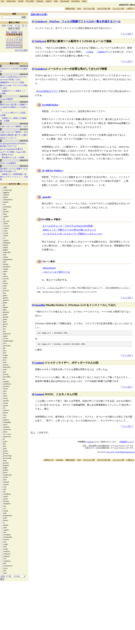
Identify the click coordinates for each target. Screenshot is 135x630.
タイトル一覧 (88, 8)
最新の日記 (70, 8)
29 (17, 47)
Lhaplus (101, 52)
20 (12, 45)
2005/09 (14, 32)
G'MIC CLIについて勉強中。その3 (14, 126)
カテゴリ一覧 (14, 184)
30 (19, 47)
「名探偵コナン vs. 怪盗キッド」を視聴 (13, 92)
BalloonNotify (49, 268)
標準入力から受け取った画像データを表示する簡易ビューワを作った (14, 107)
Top (2, 1)
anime (39, 363)
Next (20, 32)
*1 (38, 288)
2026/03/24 (24, 141)
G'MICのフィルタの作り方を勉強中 (13, 70)
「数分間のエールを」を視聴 (12, 157)
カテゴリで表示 (21, 50)
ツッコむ (126, 34)
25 (7, 47)
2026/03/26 (24, 123)
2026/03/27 (24, 102)
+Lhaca (89, 52)
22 (17, 45)
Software (39, 1)
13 (12, 42)
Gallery (48, 1)
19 (9, 45)
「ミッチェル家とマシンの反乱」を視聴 (14, 114)
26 (9, 47)
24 (21, 45)
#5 (33, 363)
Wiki (56, 1)
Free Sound (64, 1)
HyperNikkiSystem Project (125, 453)
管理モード (49, 461)
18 (7, 45)
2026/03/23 (24, 160)
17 (21, 42)
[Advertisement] (102, 484)
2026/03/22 (24, 166)
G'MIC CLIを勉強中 (8, 163)
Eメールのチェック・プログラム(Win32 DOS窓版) (68, 226)
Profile (20, 1)
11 (7, 42)
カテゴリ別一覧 (103, 8)
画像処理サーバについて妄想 (12, 82)
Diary (84, 1)
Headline (59, 461)
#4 (33, 305)
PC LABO (30, 1)
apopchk (46, 197)
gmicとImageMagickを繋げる (11, 149)
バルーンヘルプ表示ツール (56, 272)
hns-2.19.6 (110, 453)
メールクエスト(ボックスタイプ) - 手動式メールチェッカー (73, 234)
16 (19, 42)
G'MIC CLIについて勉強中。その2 (14, 132)
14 (14, 42)
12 (9, 42)
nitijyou (40, 41)
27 (12, 47)
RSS (79, 8)
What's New (11, 1)
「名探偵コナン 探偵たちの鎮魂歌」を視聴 (13, 119)
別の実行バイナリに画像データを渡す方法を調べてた (14, 170)
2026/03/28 (24, 96)
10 (21, 39)
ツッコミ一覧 (118, 8)
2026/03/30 (24, 66)
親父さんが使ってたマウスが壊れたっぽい (14, 86)
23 (19, 45)
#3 (33, 68)
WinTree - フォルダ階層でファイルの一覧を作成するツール (84, 21)
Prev (8, 32)
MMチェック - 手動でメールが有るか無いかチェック (69, 230)
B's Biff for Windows (52, 170)
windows (41, 21)
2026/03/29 (24, 74)
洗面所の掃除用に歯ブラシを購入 (14, 135)
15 (17, 42)
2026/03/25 (24, 129)
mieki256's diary (127, 5)
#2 (33, 41)
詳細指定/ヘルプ (126, 442)
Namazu (90, 442)
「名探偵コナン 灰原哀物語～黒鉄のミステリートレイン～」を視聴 (14, 176)
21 (14, 45)
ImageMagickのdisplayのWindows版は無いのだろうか (13, 144)
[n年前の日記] (56, 14)
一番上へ (130, 461)
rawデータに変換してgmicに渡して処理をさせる (13, 153)
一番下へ (130, 8)
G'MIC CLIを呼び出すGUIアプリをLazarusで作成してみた (13, 78)
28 (14, 47)
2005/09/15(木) (39, 14)
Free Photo (75, 1)
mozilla (40, 305)
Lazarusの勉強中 (6, 99)
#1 (33, 21)
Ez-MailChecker (50, 105)
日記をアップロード (8, 138)
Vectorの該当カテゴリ (47, 91)
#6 (33, 395)
